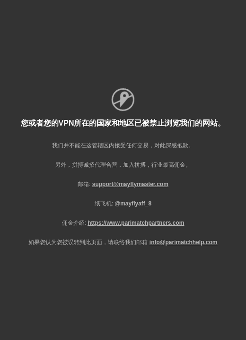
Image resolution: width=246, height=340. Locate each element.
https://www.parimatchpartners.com (136, 223)
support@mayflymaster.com (130, 184)
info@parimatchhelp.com (183, 242)
